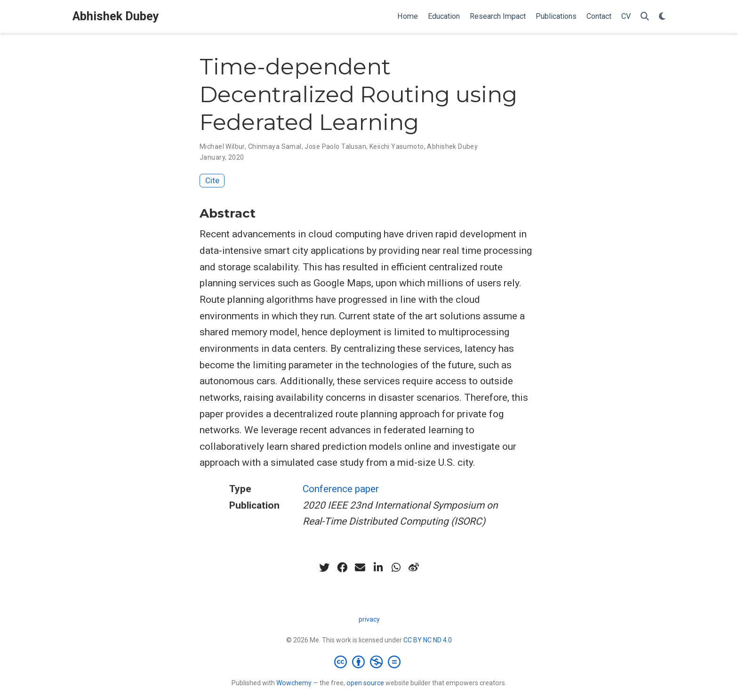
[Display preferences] (662, 16)
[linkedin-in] (378, 567)
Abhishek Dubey (115, 16)
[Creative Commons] (369, 662)
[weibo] (414, 567)
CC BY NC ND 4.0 (427, 640)
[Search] (645, 16)
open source (365, 683)
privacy (369, 619)
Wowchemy (294, 683)
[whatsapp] (396, 567)
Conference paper (341, 488)
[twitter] (324, 567)
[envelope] (360, 567)
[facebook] (342, 567)
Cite (212, 180)
